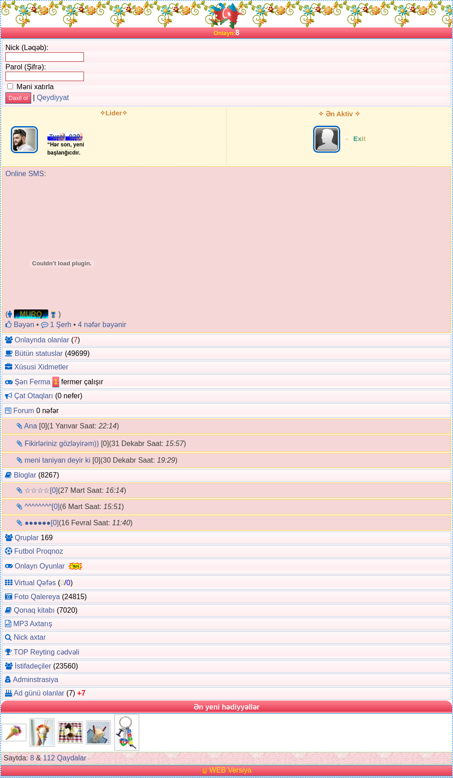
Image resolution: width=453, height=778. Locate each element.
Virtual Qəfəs (34, 583)
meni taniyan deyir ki (57, 460)
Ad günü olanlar (39, 693)
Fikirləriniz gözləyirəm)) (61, 443)
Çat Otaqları (33, 396)
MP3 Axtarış (32, 624)
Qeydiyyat (53, 97)
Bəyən (19, 324)
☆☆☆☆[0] (41, 490)
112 (49, 758)
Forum (23, 410)
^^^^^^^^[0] (42, 506)
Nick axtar (30, 637)
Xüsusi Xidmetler (41, 367)
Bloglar (25, 475)
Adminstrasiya (35, 679)
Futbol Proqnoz (38, 551)
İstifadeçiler (32, 666)
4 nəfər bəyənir (102, 324)
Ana (30, 426)
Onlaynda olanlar (41, 340)
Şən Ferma (32, 382)
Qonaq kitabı (34, 610)
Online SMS (24, 173)
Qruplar (26, 537)
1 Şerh (56, 324)
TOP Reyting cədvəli (46, 652)
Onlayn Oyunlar (39, 565)
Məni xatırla (30, 87)
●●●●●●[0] (41, 523)
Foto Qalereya (37, 597)
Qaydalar (71, 758)
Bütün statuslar (38, 353)
